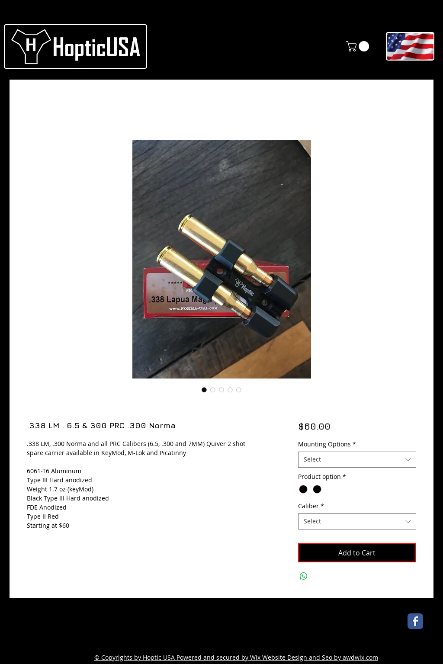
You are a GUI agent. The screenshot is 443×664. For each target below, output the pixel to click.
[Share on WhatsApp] (304, 576)
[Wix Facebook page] (415, 621)
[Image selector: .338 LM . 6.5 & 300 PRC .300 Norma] (204, 389)
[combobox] (357, 459)
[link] (359, 46)
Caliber (311, 506)
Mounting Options (327, 444)
